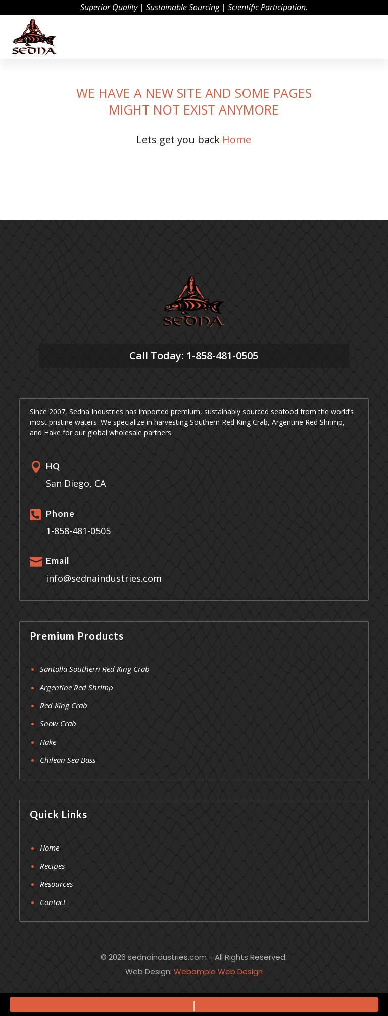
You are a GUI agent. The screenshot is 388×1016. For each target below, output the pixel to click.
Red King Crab (63, 705)
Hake (48, 742)
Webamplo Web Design (218, 971)
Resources (56, 884)
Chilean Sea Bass (67, 760)
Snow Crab (58, 723)
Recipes (52, 866)
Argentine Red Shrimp (76, 687)
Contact (53, 902)
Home (236, 139)
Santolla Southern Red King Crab (95, 669)
